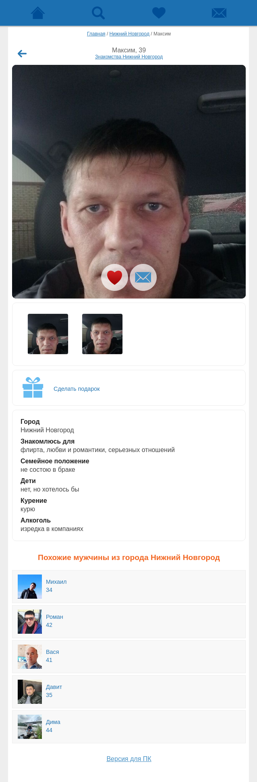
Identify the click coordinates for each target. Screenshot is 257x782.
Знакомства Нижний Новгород (129, 57)
